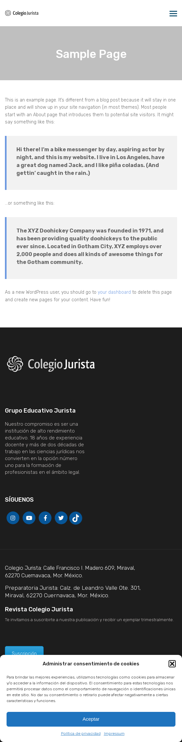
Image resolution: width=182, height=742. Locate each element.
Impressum (114, 733)
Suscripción (24, 654)
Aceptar (91, 719)
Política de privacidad (81, 733)
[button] (172, 663)
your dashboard (114, 292)
